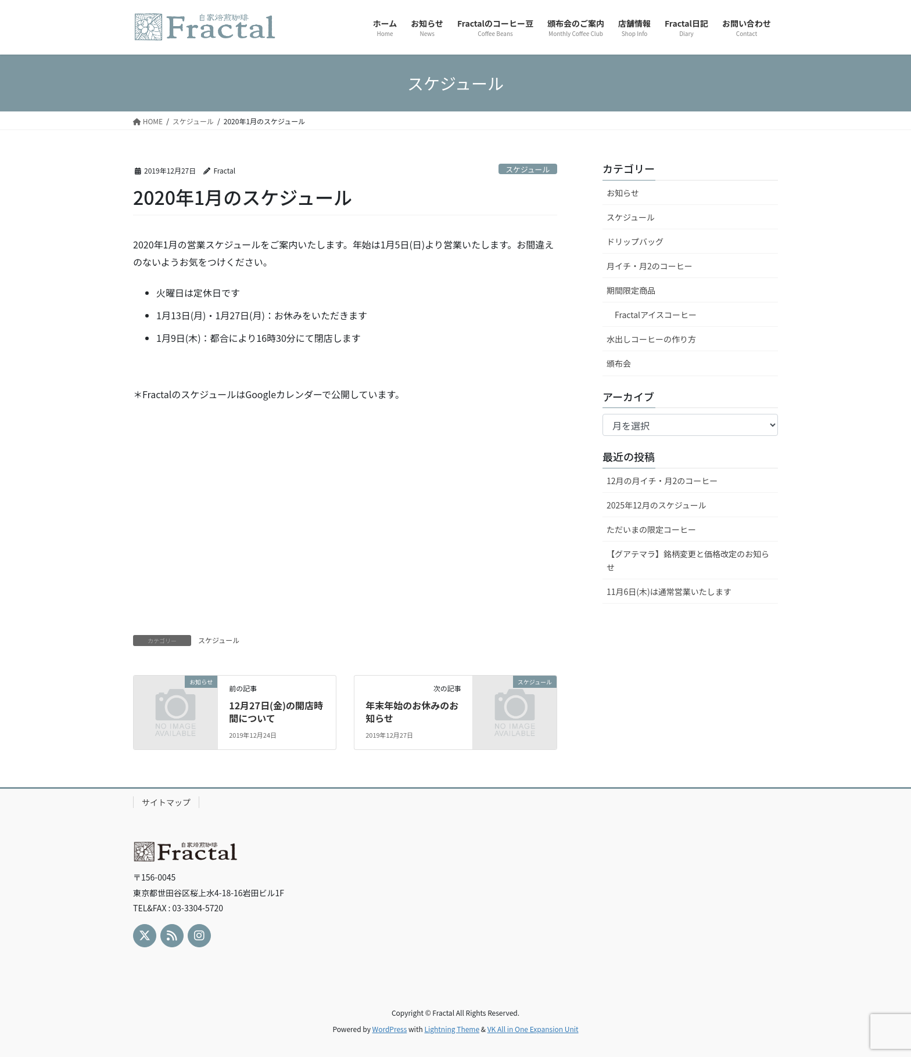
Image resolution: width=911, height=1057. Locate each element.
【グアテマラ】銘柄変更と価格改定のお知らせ (688, 560)
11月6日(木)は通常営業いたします (669, 591)
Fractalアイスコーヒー (656, 314)
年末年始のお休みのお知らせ (411, 711)
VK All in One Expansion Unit (533, 1029)
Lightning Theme (451, 1029)
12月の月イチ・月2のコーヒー (662, 480)
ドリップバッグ (635, 241)
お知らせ (623, 193)
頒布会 (619, 363)
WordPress (389, 1029)
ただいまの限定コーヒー (651, 529)
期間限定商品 (631, 290)
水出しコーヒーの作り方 (651, 339)
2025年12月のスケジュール (656, 505)
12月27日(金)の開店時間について (276, 711)
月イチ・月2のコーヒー (650, 266)
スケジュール (527, 169)
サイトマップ (166, 802)
